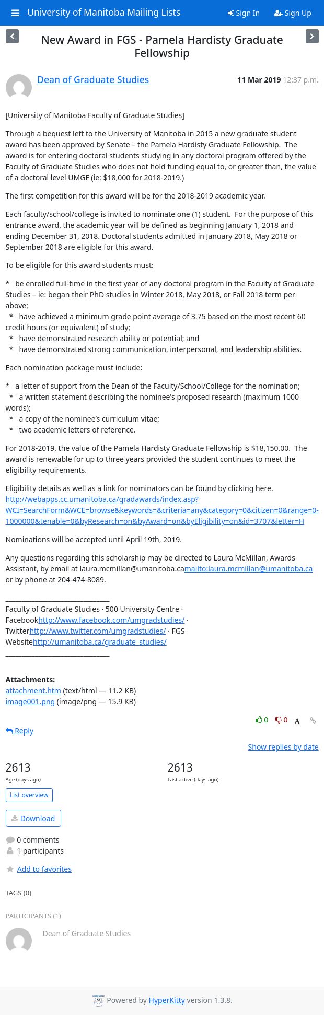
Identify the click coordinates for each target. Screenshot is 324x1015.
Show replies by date (283, 747)
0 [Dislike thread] (281, 720)
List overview (29, 794)
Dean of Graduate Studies (93, 79)
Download (33, 818)
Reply (20, 731)
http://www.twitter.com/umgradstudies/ (97, 631)
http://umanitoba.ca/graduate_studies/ (100, 642)
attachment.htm (33, 690)
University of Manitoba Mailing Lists (103, 12)
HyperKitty (167, 1000)
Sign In (244, 13)
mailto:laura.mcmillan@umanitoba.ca (248, 569)
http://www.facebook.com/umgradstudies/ (111, 620)
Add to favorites (39, 869)
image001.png (30, 701)
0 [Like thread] (263, 720)
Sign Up (292, 13)
